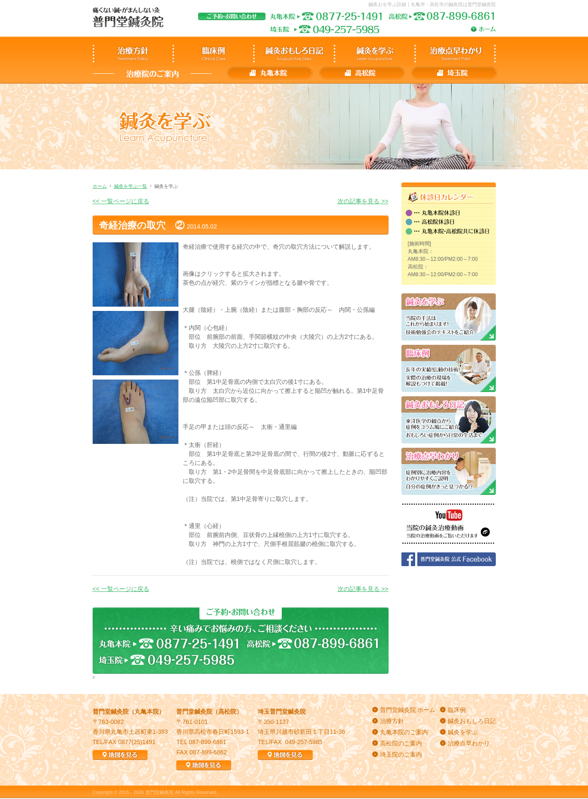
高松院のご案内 (401, 743)
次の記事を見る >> (363, 201)
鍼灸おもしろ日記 (472, 721)
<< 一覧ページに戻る (121, 201)
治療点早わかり (469, 743)
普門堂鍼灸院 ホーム (408, 709)
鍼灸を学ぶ (463, 732)
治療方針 (392, 721)
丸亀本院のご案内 (404, 732)
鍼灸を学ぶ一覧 (130, 186)
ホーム (100, 186)
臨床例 (457, 709)
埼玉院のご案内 (401, 754)
